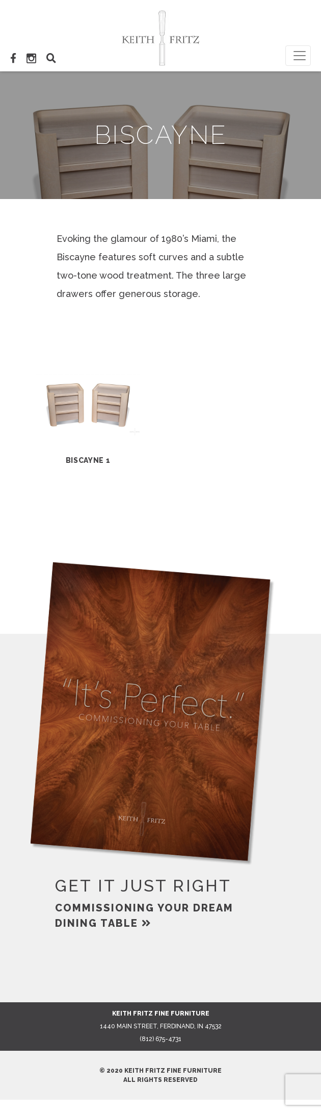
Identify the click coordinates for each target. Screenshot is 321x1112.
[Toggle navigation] (298, 55)
